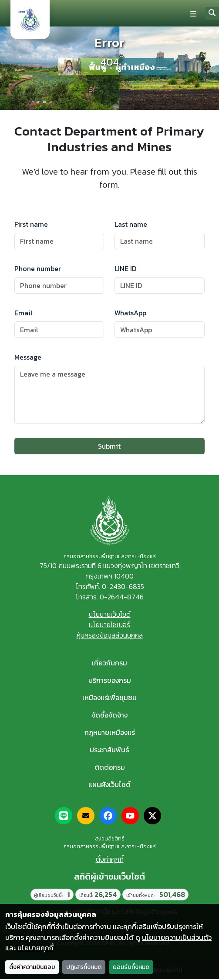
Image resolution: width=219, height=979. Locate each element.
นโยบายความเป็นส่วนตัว (177, 937)
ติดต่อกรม (109, 767)
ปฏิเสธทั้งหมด (83, 967)
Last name (131, 224)
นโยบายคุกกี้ (35, 948)
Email (23, 313)
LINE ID (125, 268)
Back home (109, 90)
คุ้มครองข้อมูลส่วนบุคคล (110, 635)
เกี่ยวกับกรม (109, 663)
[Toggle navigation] (193, 13)
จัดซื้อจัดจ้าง (109, 715)
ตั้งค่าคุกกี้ (110, 859)
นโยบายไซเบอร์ (109, 624)
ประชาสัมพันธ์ (109, 749)
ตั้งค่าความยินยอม (32, 967)
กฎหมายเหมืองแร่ (109, 732)
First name (31, 224)
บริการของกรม (109, 680)
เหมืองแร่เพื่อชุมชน (109, 697)
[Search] (212, 13)
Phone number (37, 268)
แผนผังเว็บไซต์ (109, 784)
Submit (109, 446)
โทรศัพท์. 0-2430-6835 (109, 586)
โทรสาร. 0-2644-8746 (109, 597)
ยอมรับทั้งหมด (131, 967)
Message (27, 357)
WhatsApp (130, 313)
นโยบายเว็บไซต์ (110, 614)
